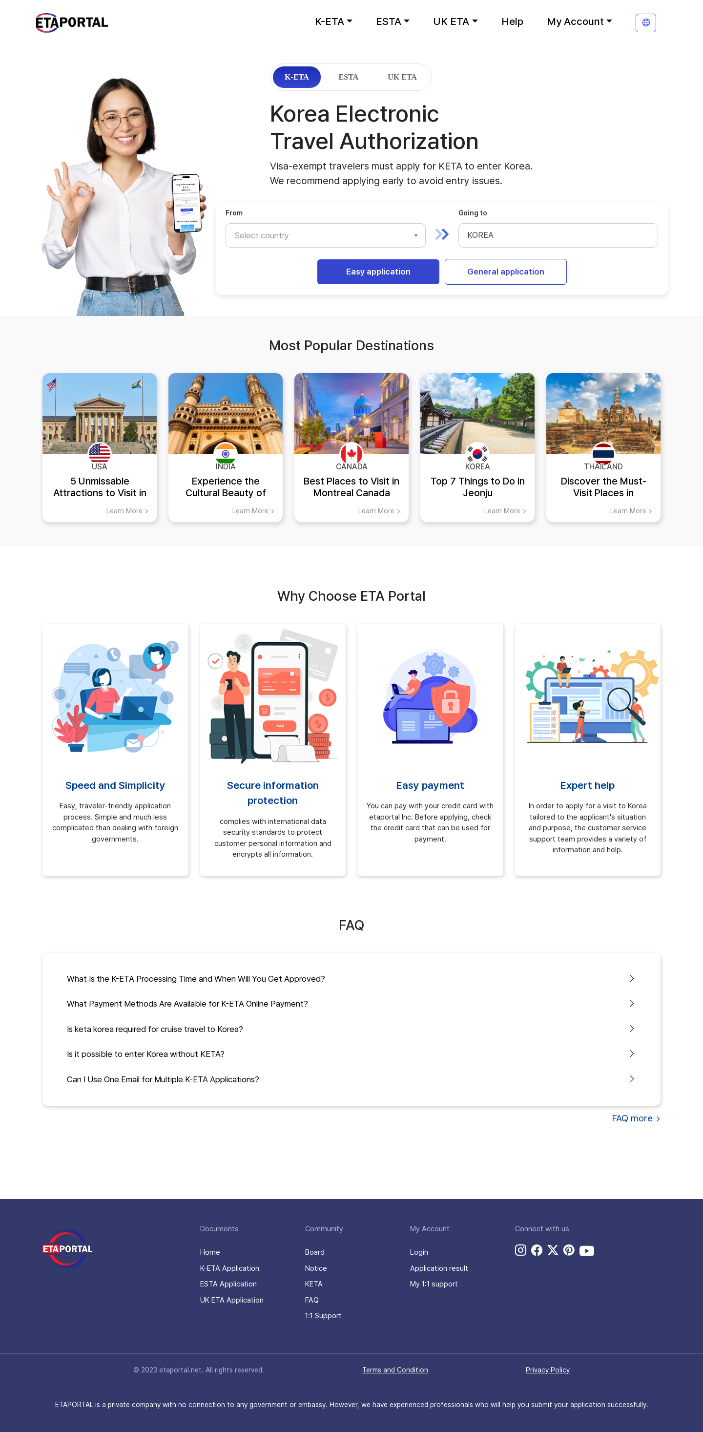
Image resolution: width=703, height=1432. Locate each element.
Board (315, 1252)
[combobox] (326, 235)
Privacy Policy (548, 1370)
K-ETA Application (229, 1268)
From (234, 213)
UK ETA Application (232, 1300)
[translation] (646, 23)
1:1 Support (323, 1315)
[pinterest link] (569, 1250)
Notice (316, 1268)
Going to (472, 213)
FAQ (312, 1300)
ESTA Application (228, 1284)
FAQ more (636, 1118)
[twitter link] (552, 1250)
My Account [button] (575, 21)
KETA (314, 1284)
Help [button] (512, 21)
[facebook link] (536, 1250)
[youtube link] (586, 1250)
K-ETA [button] (329, 21)
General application (505, 271)
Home (210, 1252)
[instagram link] (520, 1250)
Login (419, 1252)
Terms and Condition (395, 1370)
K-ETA (297, 77)
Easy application (378, 271)
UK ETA (402, 77)
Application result (439, 1268)
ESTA (349, 77)
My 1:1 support (434, 1284)
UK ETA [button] (451, 21)
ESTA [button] (388, 21)
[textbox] (266, 235)
